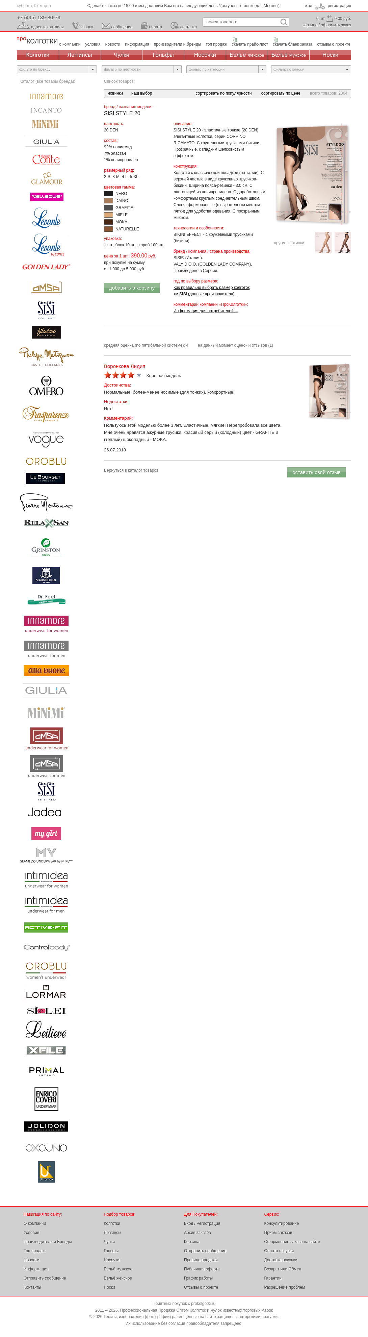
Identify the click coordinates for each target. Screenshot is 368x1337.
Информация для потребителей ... (206, 310)
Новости (31, 1260)
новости (112, 44)
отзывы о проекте (333, 44)
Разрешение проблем (284, 1287)
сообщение (122, 27)
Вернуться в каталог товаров (131, 470)
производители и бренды (177, 44)
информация (137, 44)
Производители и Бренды (48, 1241)
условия (93, 44)
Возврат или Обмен (282, 1269)
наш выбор (141, 93)
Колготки (38, 55)
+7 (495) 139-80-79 (38, 17)
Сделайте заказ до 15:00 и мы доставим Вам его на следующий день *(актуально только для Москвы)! (184, 5)
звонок (87, 27)
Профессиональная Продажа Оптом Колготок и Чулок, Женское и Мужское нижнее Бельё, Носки (37, 40)
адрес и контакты (47, 27)
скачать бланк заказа (292, 44)
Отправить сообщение (45, 1278)
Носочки (205, 55)
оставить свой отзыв (316, 472)
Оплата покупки (279, 1250)
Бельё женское (118, 1278)
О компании (35, 1223)
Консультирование (281, 1223)
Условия (31, 1232)
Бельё (247, 55)
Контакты (32, 1287)
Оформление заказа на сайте (292, 1241)
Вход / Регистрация (202, 1223)
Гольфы (163, 55)
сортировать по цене (280, 93)
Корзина (192, 1241)
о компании (70, 44)
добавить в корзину (132, 288)
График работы (198, 1278)
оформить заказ (336, 25)
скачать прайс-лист (250, 44)
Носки (330, 55)
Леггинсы (80, 55)
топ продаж (216, 44)
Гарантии (273, 1278)
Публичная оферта (202, 1269)
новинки (115, 93)
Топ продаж (34, 1250)
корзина (310, 25)
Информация (36, 1269)
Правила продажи (201, 1260)
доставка (188, 27)
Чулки (121, 55)
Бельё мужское (118, 1269)
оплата (155, 27)
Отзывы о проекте (201, 1287)
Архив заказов (197, 1232)
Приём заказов (278, 1232)
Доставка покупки (280, 1260)
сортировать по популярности (223, 93)
